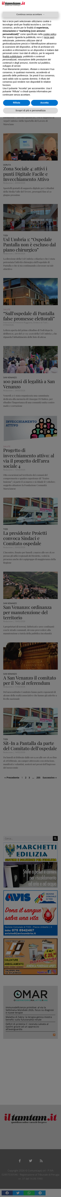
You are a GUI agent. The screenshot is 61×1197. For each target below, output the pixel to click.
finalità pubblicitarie (12, 56)
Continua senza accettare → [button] (30, 14)
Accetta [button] (44, 102)
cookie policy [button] (49, 34)
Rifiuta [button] (16, 102)
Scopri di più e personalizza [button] (30, 110)
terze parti (49, 37)
